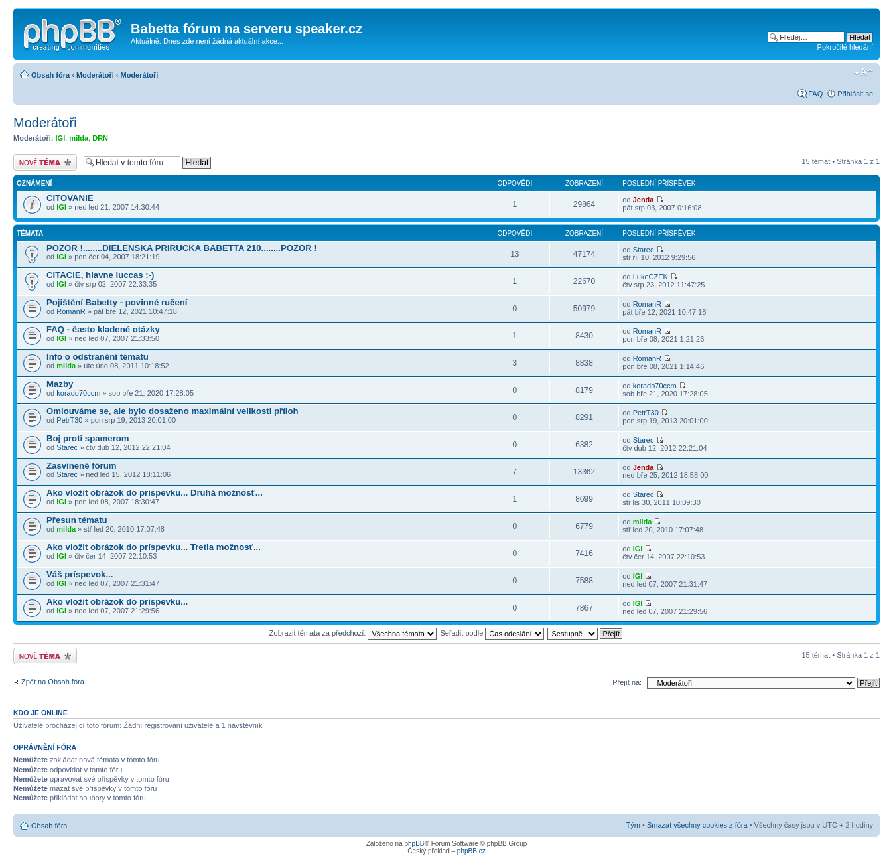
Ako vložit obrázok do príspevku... (117, 602)
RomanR (70, 311)
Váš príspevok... (79, 574)
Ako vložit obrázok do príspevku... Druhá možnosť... (154, 493)
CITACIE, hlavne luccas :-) (100, 275)
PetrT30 (69, 420)
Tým (633, 825)
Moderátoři (95, 75)
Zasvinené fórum (81, 465)
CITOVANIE (70, 198)
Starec (643, 249)
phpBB (414, 843)
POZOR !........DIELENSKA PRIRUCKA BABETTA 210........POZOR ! (181, 248)
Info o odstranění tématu (97, 357)
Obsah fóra (50, 75)
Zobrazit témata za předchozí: (353, 633)
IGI (61, 138)
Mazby (59, 384)
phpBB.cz (471, 851)
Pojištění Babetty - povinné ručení (117, 302)
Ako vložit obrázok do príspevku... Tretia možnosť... (153, 547)
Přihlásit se (855, 94)
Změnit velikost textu (863, 72)
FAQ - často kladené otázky (103, 329)
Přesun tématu (76, 520)
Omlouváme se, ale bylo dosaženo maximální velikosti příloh (172, 411)
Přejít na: (627, 682)
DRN (100, 138)
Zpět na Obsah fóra (52, 682)
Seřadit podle (492, 633)
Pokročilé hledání (845, 47)
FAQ (815, 94)
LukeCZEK (650, 277)
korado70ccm (78, 393)
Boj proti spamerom (87, 438)
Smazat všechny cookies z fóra (697, 825)
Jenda (643, 200)
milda (78, 138)
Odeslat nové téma (45, 162)
